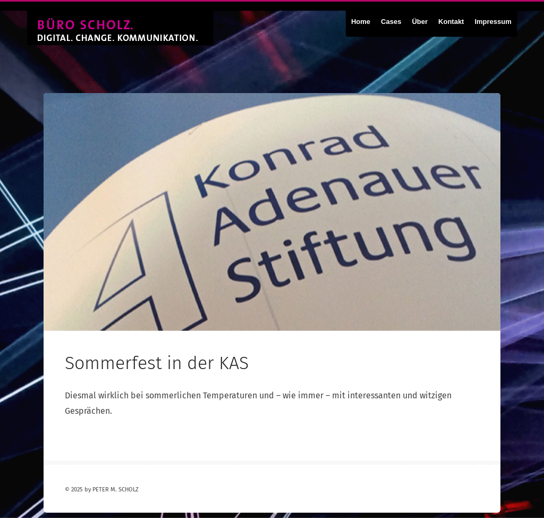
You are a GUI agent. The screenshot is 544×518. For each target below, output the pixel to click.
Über (420, 22)
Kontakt (451, 22)
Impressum (492, 22)
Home (360, 22)
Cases (391, 22)
